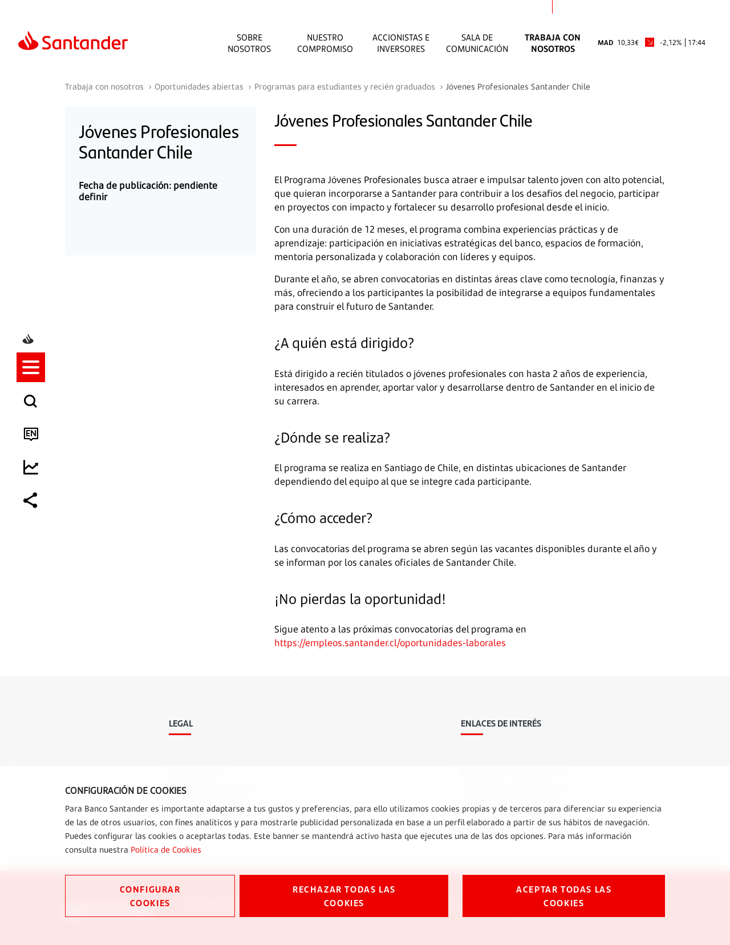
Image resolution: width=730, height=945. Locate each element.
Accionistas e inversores (400, 42)
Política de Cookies (166, 849)
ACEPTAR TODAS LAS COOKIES (563, 895)
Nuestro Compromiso (325, 42)
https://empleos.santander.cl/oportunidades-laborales (390, 642)
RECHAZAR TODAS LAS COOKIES (344, 895)
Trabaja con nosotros (553, 42)
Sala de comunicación (477, 42)
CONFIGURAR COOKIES (150, 895)
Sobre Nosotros (249, 42)
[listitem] (32, 422)
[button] (32, 422)
